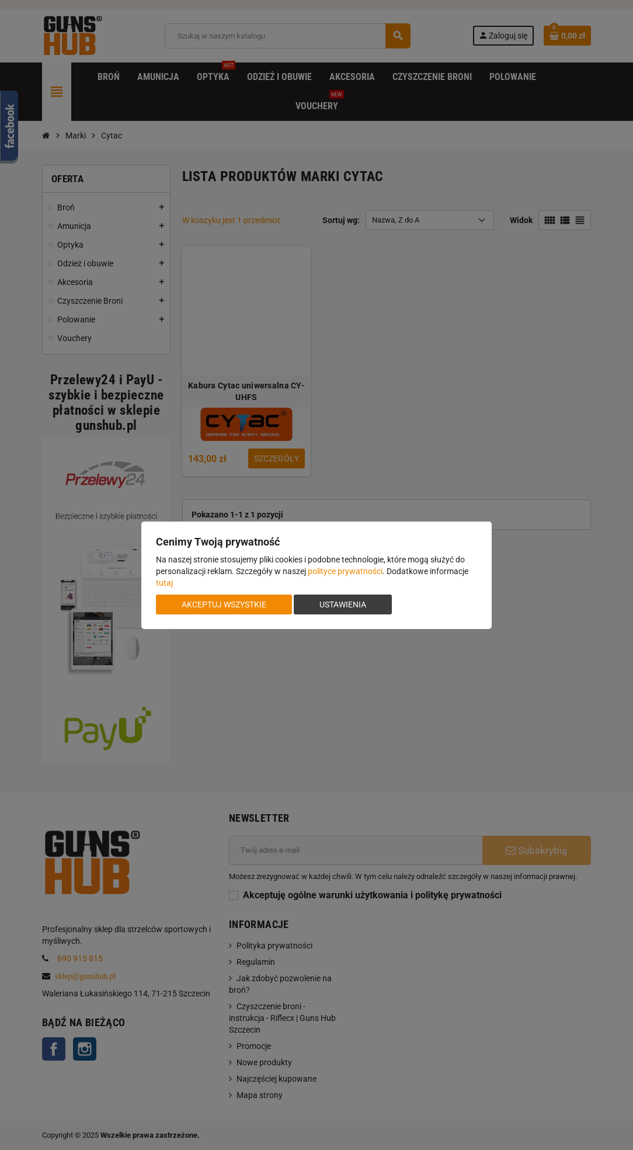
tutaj (164, 583)
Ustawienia (342, 604)
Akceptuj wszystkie (224, 604)
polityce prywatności (345, 571)
